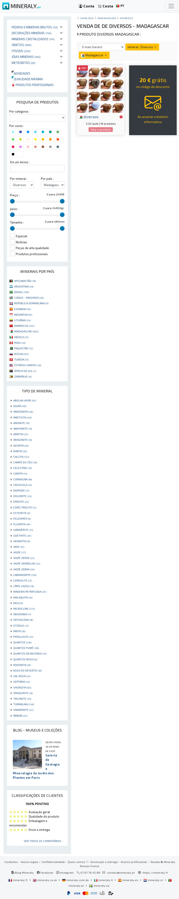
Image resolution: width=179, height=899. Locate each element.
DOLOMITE (22, 496)
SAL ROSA (21, 676)
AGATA (19, 406)
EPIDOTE (21, 501)
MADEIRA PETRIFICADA (29, 591)
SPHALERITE (23, 693)
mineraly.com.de (76, 880)
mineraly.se (99, 885)
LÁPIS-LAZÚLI (23, 586)
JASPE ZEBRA (24, 569)
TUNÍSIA (21, 359)
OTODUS (21, 625)
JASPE (19, 552)
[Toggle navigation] (171, 6)
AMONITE (21, 422)
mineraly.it (104, 880)
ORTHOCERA (23, 619)
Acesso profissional (134, 861)
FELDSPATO (22, 518)
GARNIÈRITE (23, 529)
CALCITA (21, 456)
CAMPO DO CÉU (25, 462)
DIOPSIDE (21, 490)
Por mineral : (18, 178)
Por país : (47, 178)
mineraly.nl (153, 880)
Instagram (65, 872)
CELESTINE (22, 467)
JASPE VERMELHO (26, 563)
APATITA (20, 434)
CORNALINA (22, 479)
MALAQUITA (22, 597)
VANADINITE (23, 709)
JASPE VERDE (23, 557)
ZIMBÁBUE (22, 376)
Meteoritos (23, 63)
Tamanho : (17, 222)
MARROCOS (24, 325)
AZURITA (20, 445)
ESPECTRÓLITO (24, 507)
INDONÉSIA (23, 314)
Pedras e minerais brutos (35, 27)
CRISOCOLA (22, 484)
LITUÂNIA (22, 320)
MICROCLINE (24, 608)
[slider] (12, 201)
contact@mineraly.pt (121, 872)
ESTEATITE (21, 513)
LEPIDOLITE (22, 580)
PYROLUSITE (23, 636)
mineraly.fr (18, 880)
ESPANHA (22, 309)
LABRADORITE (24, 574)
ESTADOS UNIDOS (27, 365)
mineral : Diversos (142, 47)
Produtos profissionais (33, 85)
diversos (88, 116)
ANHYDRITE (22, 428)
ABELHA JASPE (24, 400)
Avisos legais (29, 861)
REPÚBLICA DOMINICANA (31, 303)
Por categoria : (19, 111)
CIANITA (20, 473)
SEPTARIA (21, 681)
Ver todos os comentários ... (44, 840)
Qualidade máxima (27, 79)
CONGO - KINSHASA (29, 297)
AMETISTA (22, 417)
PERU (19, 342)
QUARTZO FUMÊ (26, 647)
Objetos (21, 45)
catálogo (87, 18)
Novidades (21, 73)
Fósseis (21, 51)
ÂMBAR (20, 715)
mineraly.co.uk (45, 880)
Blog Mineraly (22, 872)
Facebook (45, 872)
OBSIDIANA (22, 614)
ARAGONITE (22, 439)
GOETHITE (22, 535)
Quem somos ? (77, 861)
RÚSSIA (21, 353)
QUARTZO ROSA (25, 659)
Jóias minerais (26, 57)
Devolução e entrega (104, 861)
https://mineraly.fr (155, 872)
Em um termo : (20, 162)
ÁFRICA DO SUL (25, 370)
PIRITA (19, 631)
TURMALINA (23, 704)
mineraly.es (128, 880)
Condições (11, 861)
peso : (14, 209)
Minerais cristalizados (33, 39)
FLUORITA (21, 524)
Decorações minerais (32, 33)
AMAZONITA (23, 411)
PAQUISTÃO (23, 348)
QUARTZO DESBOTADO (30, 653)
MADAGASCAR (26, 331)
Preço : (15, 195)
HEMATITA (21, 541)
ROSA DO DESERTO (27, 670)
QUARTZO (22, 642)
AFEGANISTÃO (25, 280)
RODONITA (22, 664)
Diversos (126, 18)
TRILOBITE (22, 698)
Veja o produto (100, 129)
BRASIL (21, 292)
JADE (18, 546)
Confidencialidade (53, 861)
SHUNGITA (22, 687)
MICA (18, 603)
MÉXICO (21, 337)
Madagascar (107, 18)
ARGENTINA (23, 286)
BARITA (20, 451)
